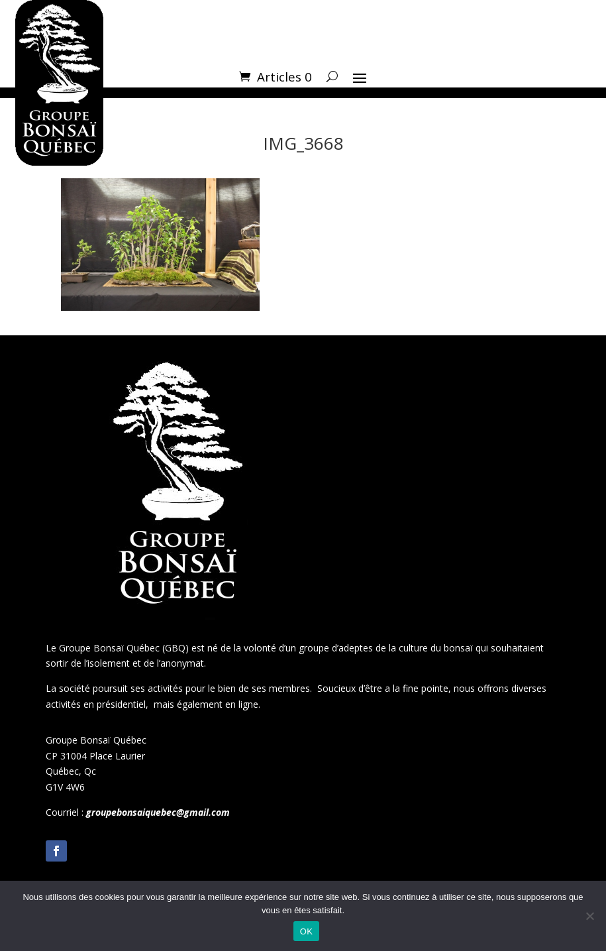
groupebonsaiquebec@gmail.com (158, 812)
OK (306, 931)
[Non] (589, 916)
